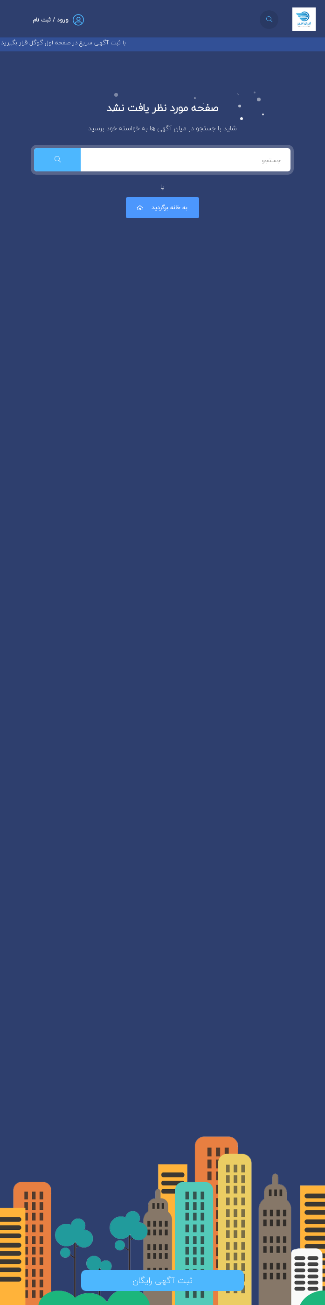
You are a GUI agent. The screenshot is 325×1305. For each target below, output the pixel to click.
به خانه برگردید (161, 208)
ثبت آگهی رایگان (162, 1280)
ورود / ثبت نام (51, 20)
